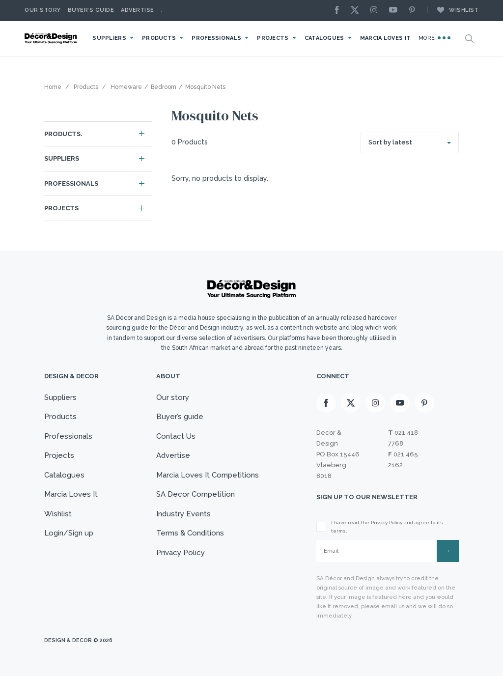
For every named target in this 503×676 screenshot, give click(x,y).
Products (159, 38)
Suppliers (109, 38)
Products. (63, 134)
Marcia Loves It (385, 38)
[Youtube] (395, 10)
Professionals (216, 38)
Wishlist (453, 9)
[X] (357, 10)
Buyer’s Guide (91, 10)
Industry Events (183, 513)
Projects (272, 38)
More (434, 37)
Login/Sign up (68, 533)
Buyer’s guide (179, 416)
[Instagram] (376, 10)
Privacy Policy (180, 552)
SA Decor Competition (195, 494)
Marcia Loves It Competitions (207, 475)
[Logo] (52, 38)
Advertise (137, 10)
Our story (43, 10)
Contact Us (176, 436)
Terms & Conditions (190, 533)
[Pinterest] (414, 10)
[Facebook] (339, 10)
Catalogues (324, 38)
